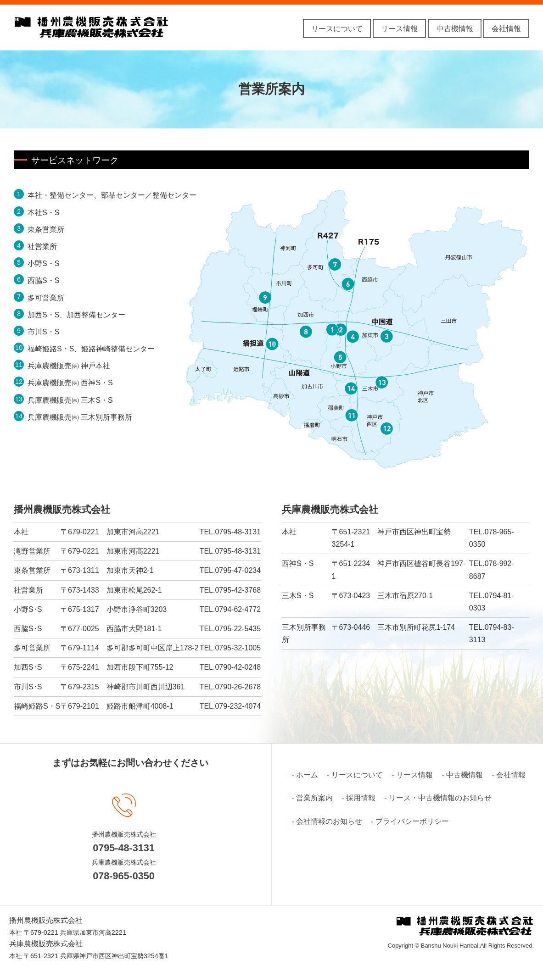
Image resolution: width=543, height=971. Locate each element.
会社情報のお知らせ (329, 821)
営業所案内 (314, 798)
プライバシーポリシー (412, 821)
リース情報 (399, 29)
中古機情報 (455, 29)
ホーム (307, 775)
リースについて (337, 29)
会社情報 (506, 29)
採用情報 (360, 798)
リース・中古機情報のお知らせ (440, 798)
